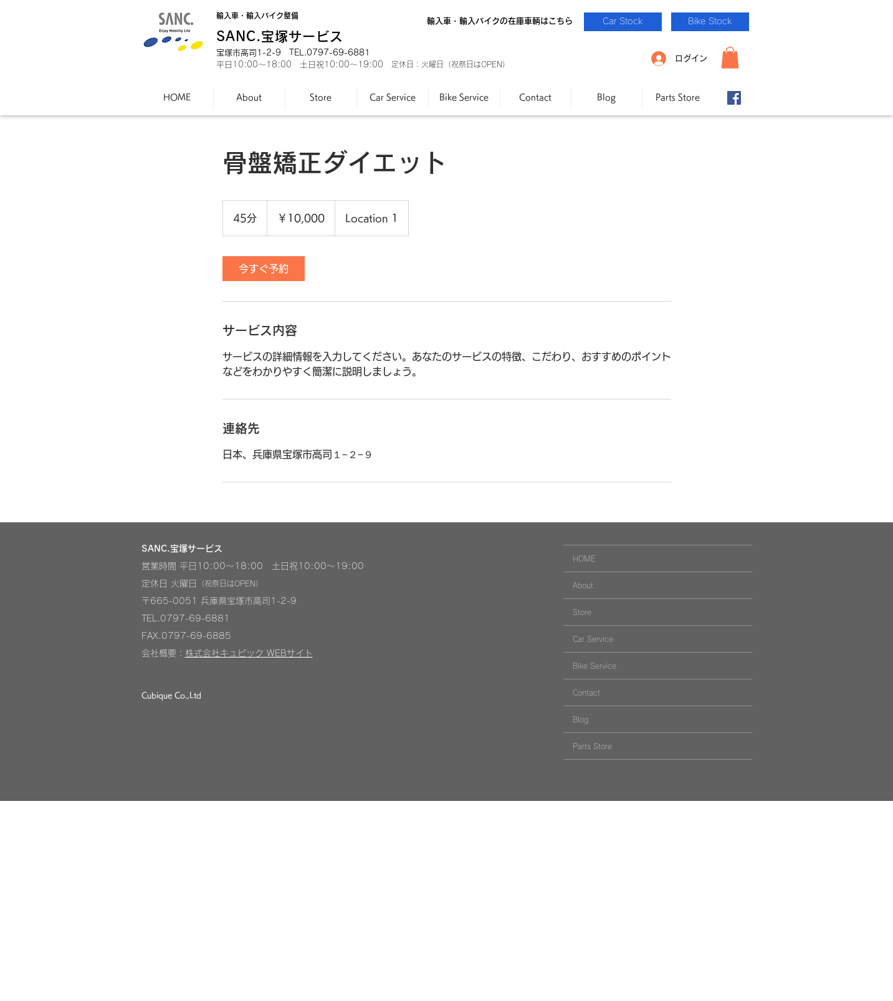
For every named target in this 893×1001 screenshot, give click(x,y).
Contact (586, 692)
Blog (580, 719)
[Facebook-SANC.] (734, 98)
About (583, 585)
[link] (263, 268)
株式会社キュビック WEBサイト (249, 653)
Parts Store (592, 746)
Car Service (593, 639)
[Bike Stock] (710, 21)
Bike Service (594, 665)
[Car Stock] (623, 21)
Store (582, 612)
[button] (730, 58)
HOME (584, 558)
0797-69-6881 (195, 618)
